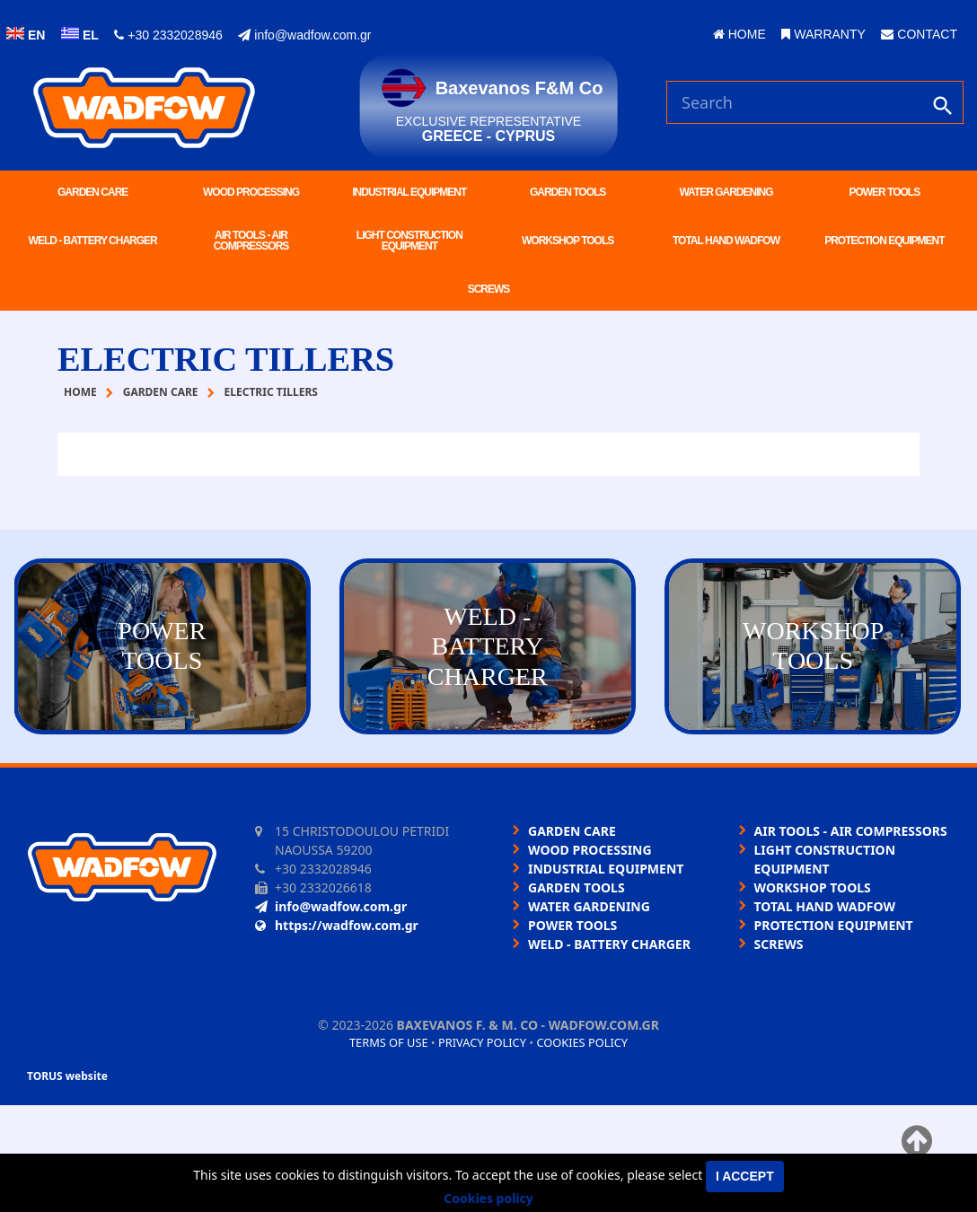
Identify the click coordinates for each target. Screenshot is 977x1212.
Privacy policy (482, 1042)
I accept (745, 1176)
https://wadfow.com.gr (336, 925)
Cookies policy (582, 1042)
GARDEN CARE (92, 192)
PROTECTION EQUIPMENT (884, 240)
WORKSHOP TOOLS (567, 240)
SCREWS (489, 289)
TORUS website (67, 1076)
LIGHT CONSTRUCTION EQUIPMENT (409, 240)
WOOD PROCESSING (251, 192)
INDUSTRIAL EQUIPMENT (409, 192)
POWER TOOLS (884, 192)
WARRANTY (823, 34)
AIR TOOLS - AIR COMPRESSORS (251, 240)
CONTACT (919, 34)
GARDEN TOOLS (567, 192)
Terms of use (388, 1042)
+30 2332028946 (168, 35)
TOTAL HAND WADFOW (726, 240)
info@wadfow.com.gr (304, 35)
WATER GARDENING (725, 192)
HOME (739, 34)
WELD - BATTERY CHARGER (93, 240)
